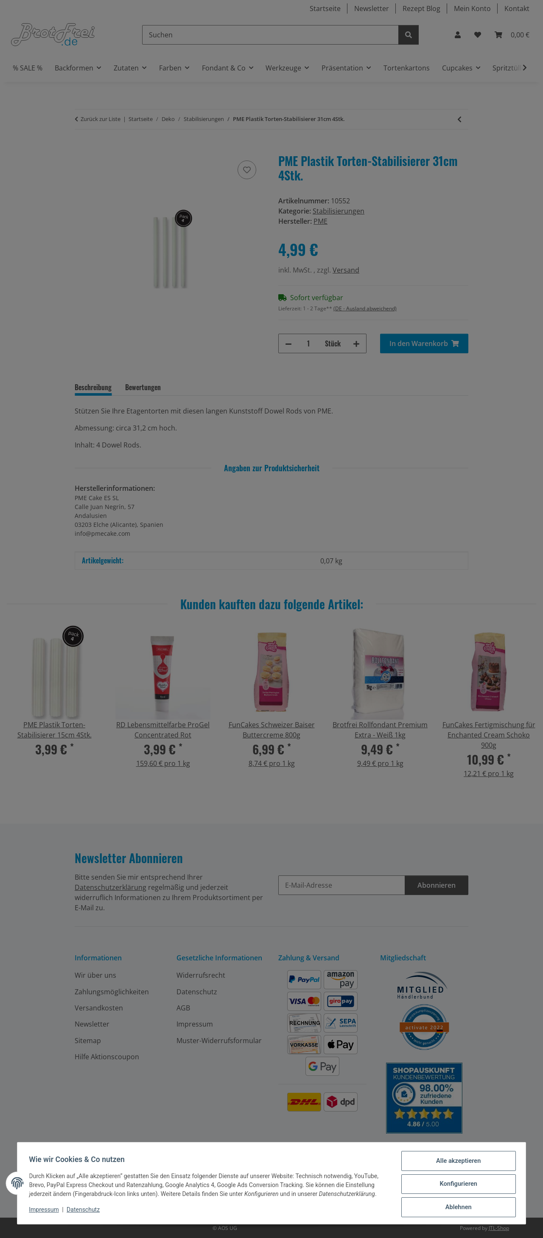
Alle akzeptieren (456, 1163)
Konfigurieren (456, 1185)
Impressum (46, 1211)
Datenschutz (85, 1211)
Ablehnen (456, 1207)
